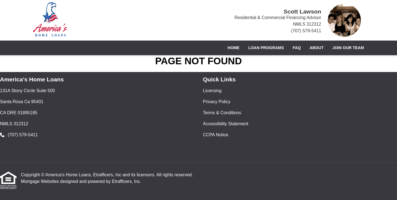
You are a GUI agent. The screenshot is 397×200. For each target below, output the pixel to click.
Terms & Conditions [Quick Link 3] (222, 112)
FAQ (297, 48)
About (317, 48)
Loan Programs (266, 48)
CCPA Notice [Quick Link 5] (215, 134)
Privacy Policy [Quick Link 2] (216, 101)
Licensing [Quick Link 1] (212, 90)
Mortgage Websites (40, 181)
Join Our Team (348, 48)
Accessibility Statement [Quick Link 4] (225, 123)
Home (234, 48)
